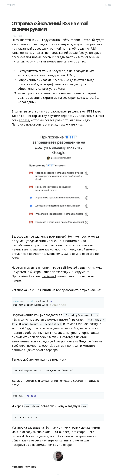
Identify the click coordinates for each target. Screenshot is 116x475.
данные (17, 350)
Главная (11, 5)
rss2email (49, 276)
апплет (24, 120)
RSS (109, 5)
